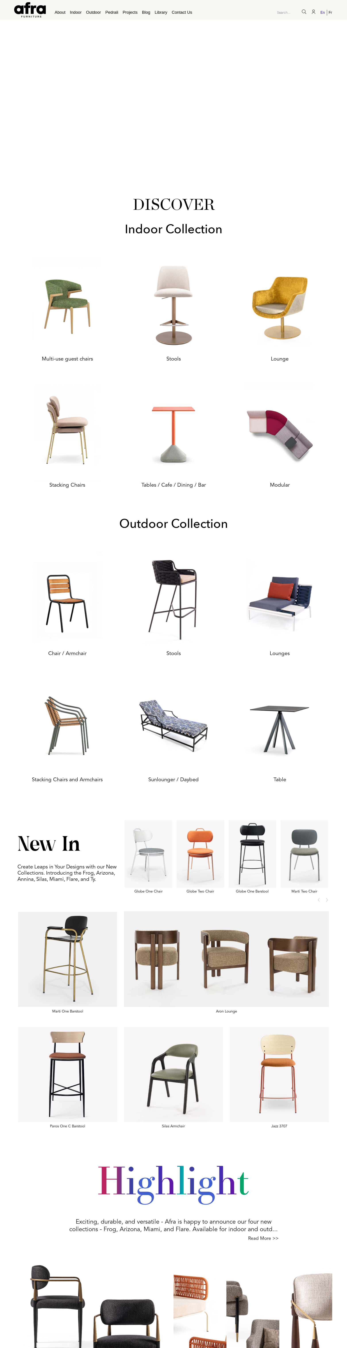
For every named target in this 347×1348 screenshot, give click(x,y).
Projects (130, 12)
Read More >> (263, 1238)
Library (161, 12)
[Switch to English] (323, 12)
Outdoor (93, 12)
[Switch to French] (329, 12)
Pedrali (111, 12)
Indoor (76, 12)
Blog (146, 12)
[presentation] (318, 900)
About (60, 12)
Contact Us (182, 12)
